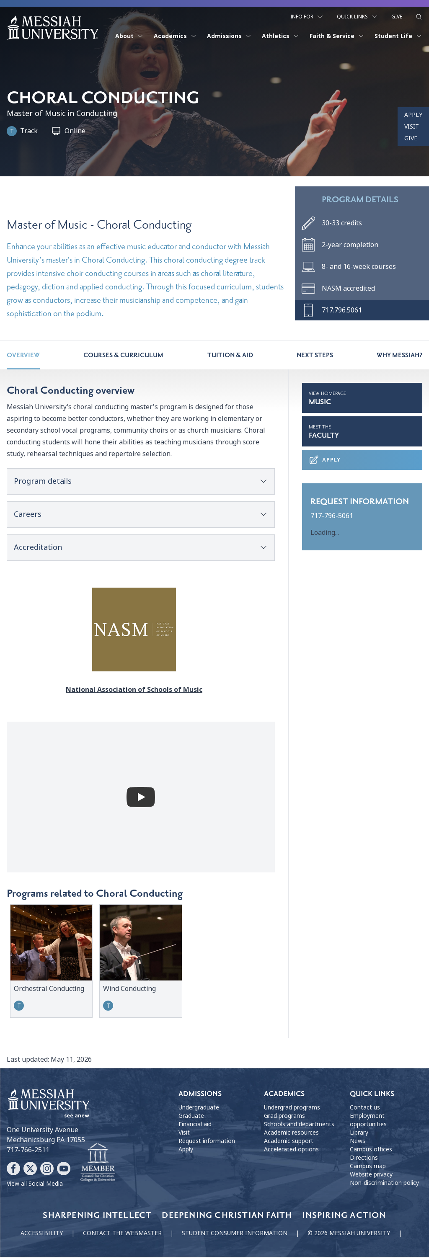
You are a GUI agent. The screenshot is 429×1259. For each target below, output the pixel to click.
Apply (413, 115)
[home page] (53, 26)
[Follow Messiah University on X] (30, 1170)
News (357, 1142)
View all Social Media (35, 1185)
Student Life (398, 34)
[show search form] (419, 15)
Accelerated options (291, 1150)
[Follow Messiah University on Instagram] (47, 1170)
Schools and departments (299, 1125)
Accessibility (42, 1235)
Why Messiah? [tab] (399, 357)
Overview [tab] (23, 357)
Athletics (281, 34)
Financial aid (195, 1125)
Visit (411, 126)
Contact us (365, 1108)
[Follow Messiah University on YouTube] (63, 1170)
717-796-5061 (331, 517)
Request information (206, 1142)
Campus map (368, 1167)
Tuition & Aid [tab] (230, 357)
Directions (364, 1159)
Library (359, 1134)
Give (396, 15)
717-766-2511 (28, 1151)
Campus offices (371, 1150)
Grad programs (284, 1117)
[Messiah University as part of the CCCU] (97, 1164)
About (129, 34)
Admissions (229, 34)
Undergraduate (198, 1108)
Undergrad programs (292, 1108)
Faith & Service (337, 34)
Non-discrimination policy (384, 1184)
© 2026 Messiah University (349, 1235)
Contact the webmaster (122, 1235)
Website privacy (371, 1175)
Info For (306, 15)
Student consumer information (234, 1235)
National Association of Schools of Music (140, 691)
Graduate (191, 1117)
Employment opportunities (368, 1121)
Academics (175, 34)
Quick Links (357, 15)
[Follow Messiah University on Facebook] (13, 1170)
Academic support (288, 1142)
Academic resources (291, 1134)
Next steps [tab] (315, 357)
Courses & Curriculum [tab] (123, 357)
